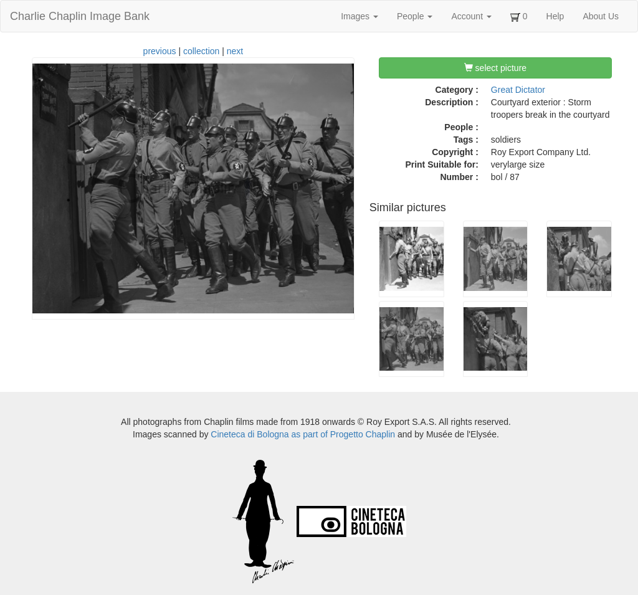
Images (359, 16)
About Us (601, 16)
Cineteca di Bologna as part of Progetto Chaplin (303, 434)
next (235, 51)
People (414, 16)
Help (555, 16)
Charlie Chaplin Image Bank (80, 16)
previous (159, 51)
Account (471, 16)
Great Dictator (518, 90)
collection (201, 51)
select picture (495, 68)
